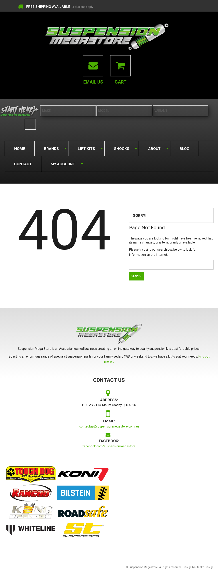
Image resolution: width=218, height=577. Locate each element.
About (154, 148)
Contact (23, 164)
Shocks (121, 148)
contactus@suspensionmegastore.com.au (109, 426)
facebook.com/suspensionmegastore (109, 446)
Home (19, 148)
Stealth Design (205, 567)
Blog (184, 148)
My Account (62, 163)
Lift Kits (86, 148)
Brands (51, 148)
